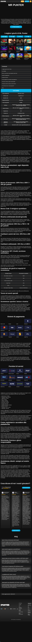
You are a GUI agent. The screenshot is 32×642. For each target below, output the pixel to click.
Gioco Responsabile (21, 634)
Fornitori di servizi (5, 77)
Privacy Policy (20, 630)
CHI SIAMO (4, 71)
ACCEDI (22, 1)
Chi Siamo (20, 623)
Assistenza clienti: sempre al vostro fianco (9, 83)
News (29, 629)
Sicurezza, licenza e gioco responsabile (8, 81)
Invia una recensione (26, 508)
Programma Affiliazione (29, 624)
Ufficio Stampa (29, 635)
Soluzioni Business (29, 633)
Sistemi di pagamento (5, 75)
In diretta (12, 36)
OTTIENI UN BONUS (16, 26)
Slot (27, 36)
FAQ (19, 626)
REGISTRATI (27, 1)
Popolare (4, 36)
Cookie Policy (21, 632)
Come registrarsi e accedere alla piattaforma (9, 79)
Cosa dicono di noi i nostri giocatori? (8, 85)
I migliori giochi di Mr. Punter (6, 69)
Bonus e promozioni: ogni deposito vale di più (9, 73)
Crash (20, 36)
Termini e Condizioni (20, 628)
